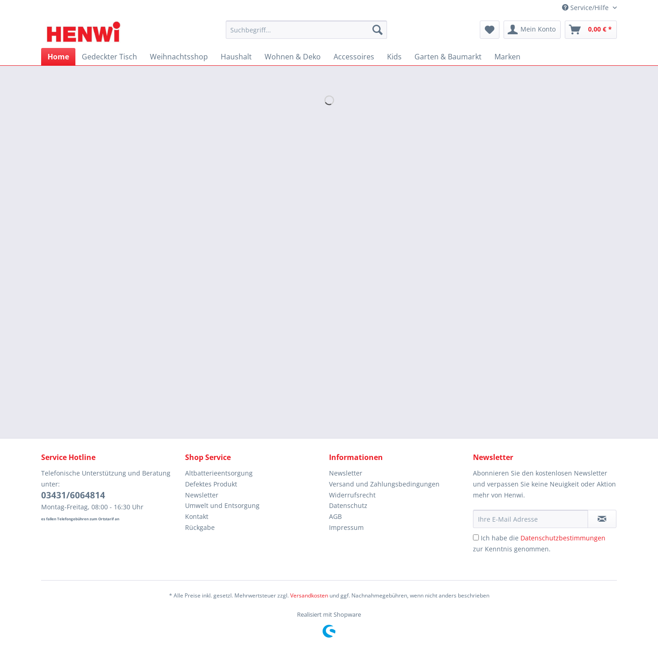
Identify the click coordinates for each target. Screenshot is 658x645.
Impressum (346, 527)
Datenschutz (348, 505)
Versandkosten (309, 595)
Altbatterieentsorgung (219, 473)
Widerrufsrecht (352, 495)
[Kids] (394, 56)
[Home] (58, 56)
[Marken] (507, 56)
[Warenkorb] (591, 30)
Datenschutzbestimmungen (562, 538)
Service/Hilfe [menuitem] (586, 7)
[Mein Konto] (532, 30)
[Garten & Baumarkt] (448, 56)
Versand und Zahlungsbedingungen (384, 484)
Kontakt (196, 516)
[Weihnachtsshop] (178, 56)
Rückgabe (200, 527)
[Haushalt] (236, 56)
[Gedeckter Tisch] (109, 56)
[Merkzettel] (489, 30)
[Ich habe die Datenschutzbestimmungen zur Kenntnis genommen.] (476, 537)
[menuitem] (306, 34)
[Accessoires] (354, 56)
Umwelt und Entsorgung (222, 505)
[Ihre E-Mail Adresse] (530, 519)
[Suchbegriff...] (306, 30)
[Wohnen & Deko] (292, 56)
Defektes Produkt (211, 484)
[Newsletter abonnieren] (602, 519)
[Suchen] (377, 30)
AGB (335, 516)
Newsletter (201, 495)
